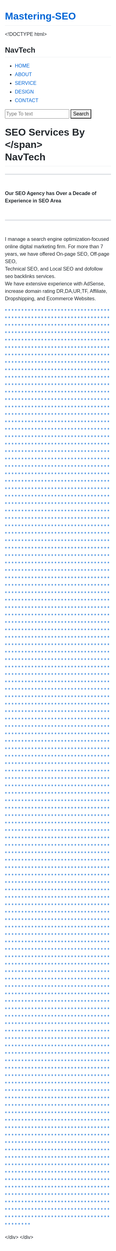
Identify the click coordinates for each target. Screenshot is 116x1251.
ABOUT (23, 74)
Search (81, 113)
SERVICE (26, 83)
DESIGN (24, 91)
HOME (22, 65)
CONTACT (26, 100)
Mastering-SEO (40, 16)
